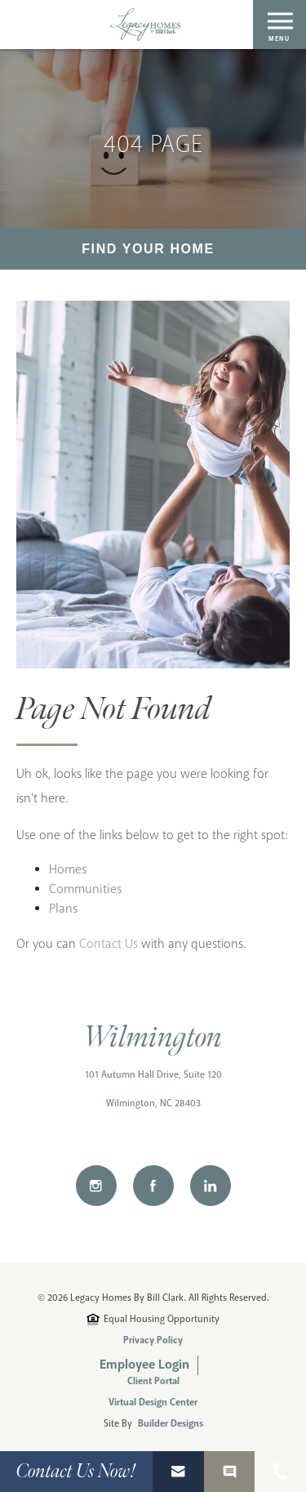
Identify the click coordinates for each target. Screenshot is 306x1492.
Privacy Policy (153, 1340)
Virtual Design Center (153, 1402)
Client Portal (153, 1381)
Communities (85, 889)
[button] (178, 1471)
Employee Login (144, 1365)
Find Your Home (148, 249)
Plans (63, 909)
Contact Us (108, 944)
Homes (67, 869)
